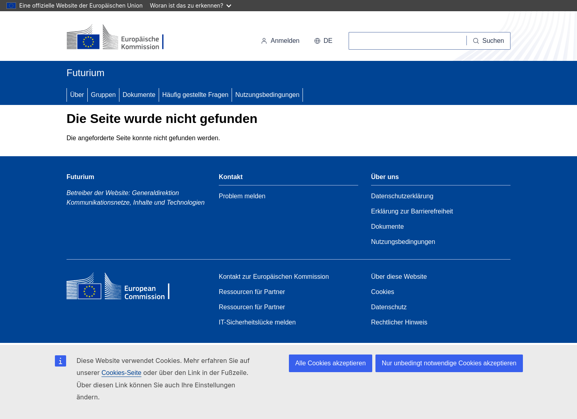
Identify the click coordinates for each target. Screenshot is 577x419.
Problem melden (242, 196)
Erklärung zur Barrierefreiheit (412, 211)
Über (77, 94)
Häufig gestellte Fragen (195, 94)
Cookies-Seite (121, 372)
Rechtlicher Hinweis (399, 322)
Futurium (86, 72)
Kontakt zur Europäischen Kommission (274, 276)
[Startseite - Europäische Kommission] (122, 37)
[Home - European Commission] (125, 288)
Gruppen (103, 94)
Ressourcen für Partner (252, 291)
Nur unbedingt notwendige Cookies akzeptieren (449, 363)
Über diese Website (399, 276)
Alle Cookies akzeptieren (330, 363)
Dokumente (139, 94)
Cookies (382, 291)
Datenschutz (389, 307)
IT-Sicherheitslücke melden (257, 322)
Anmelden (280, 40)
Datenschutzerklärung (402, 196)
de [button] (323, 40)
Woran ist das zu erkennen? (190, 5)
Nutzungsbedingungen (267, 94)
